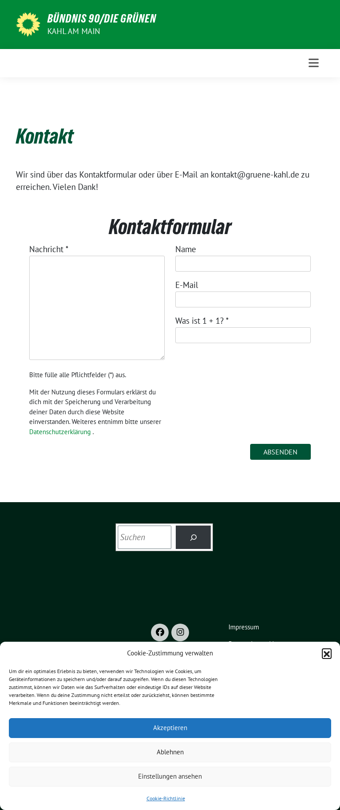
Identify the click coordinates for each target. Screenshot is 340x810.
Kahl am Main (73, 31)
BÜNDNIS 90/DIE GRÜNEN (101, 18)
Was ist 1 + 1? (202, 320)
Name (185, 249)
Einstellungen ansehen (170, 776)
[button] (326, 653)
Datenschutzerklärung (60, 432)
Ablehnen (170, 752)
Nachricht (49, 249)
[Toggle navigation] (313, 63)
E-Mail (186, 285)
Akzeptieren (170, 727)
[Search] (193, 537)
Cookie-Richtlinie (166, 798)
